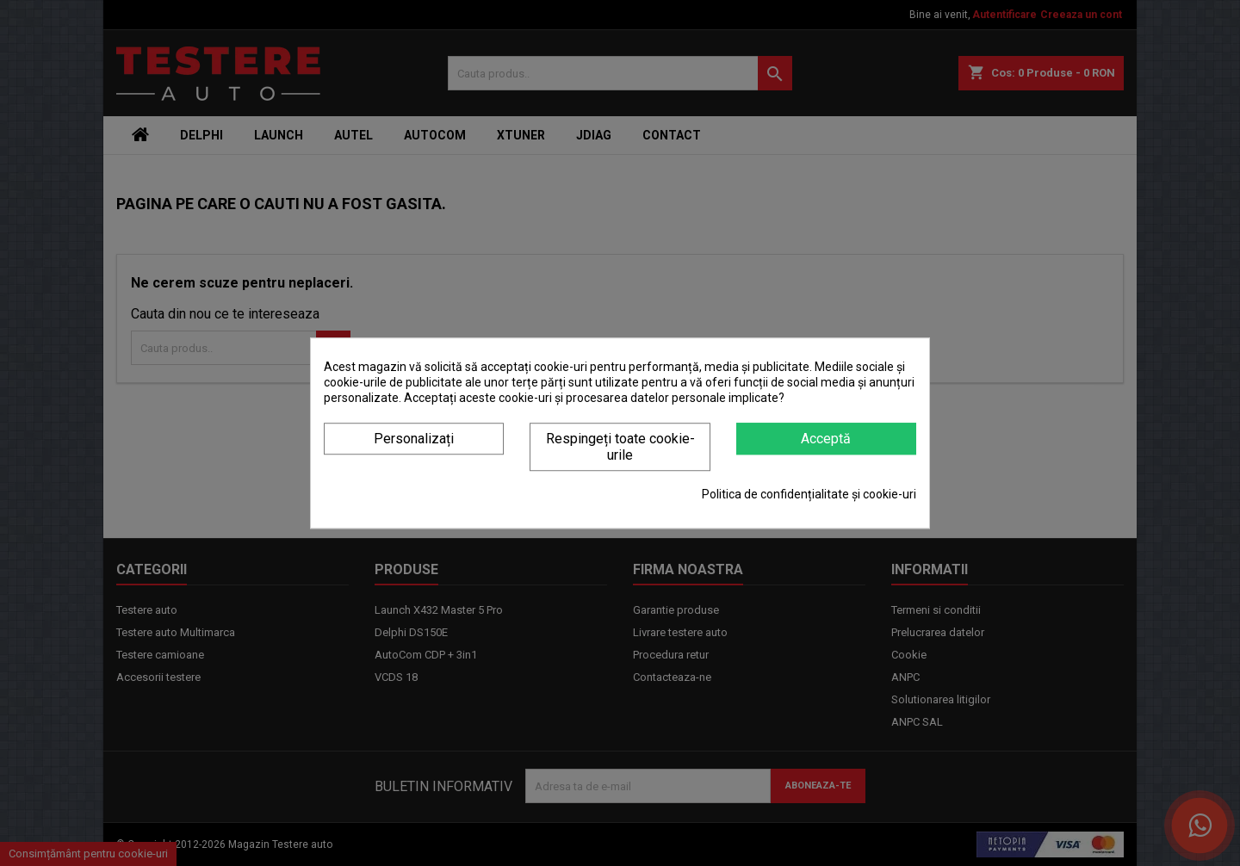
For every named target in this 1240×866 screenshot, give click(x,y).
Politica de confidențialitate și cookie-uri (809, 494)
